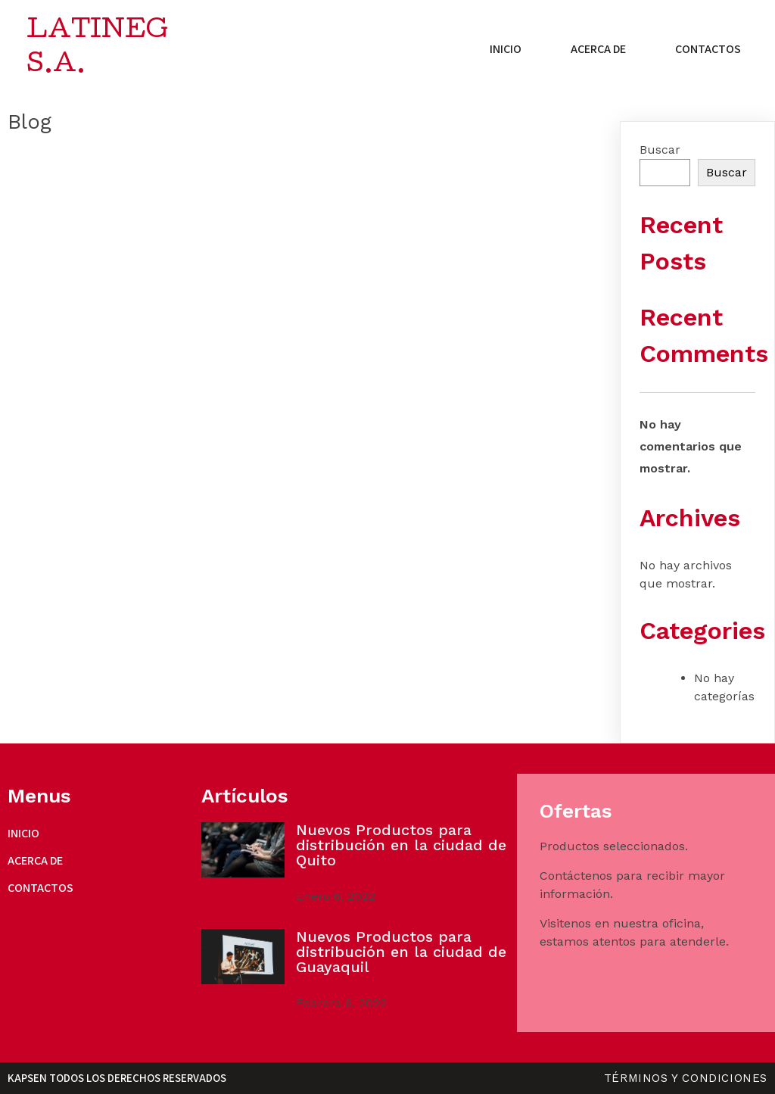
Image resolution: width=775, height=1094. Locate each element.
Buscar (660, 149)
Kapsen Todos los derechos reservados (117, 1078)
